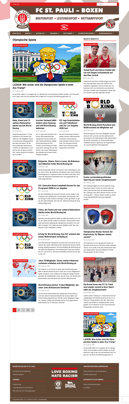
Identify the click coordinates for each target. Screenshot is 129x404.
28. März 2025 (44, 167)
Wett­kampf (67, 33)
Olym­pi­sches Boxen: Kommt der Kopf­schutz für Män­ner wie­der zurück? (98, 234)
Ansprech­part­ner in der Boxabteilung (95, 371)
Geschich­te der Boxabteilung (21, 371)
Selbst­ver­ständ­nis (18, 374)
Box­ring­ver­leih (105, 33)
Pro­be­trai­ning (17, 384)
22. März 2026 (89, 130)
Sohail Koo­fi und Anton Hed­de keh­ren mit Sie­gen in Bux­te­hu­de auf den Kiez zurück (100, 72)
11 (28, 310)
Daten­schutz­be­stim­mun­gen (92, 384)
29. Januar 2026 (89, 240)
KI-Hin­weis (87, 387)
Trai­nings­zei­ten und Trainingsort (23, 387)
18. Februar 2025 (45, 266)
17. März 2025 (44, 191)
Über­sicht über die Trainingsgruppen (24, 391)
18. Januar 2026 (89, 292)
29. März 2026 (89, 78)
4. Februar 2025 (44, 290)
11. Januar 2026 (18, 91)
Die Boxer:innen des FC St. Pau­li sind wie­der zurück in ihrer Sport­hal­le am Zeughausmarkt (99, 287)
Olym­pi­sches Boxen (85, 33)
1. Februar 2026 (90, 183)
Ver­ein (27, 33)
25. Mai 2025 (18, 131)
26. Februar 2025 (45, 239)
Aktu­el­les (40, 33)
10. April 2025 (65, 131)
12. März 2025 (44, 215)
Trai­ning (53, 33)
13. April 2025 (42, 131)
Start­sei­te (16, 33)
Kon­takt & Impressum (90, 374)
